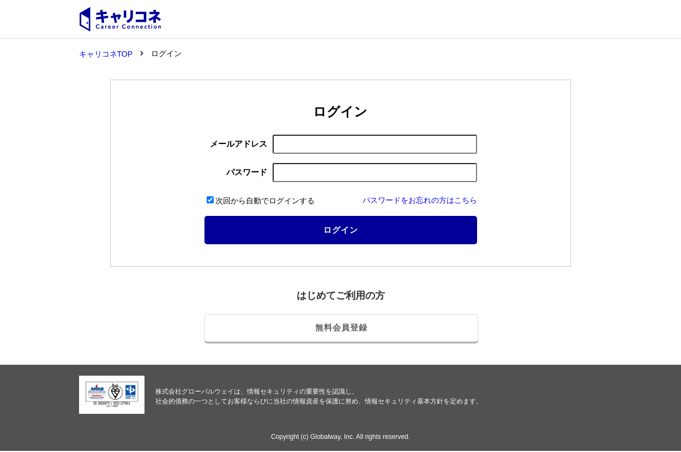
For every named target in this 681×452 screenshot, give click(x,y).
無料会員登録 (341, 324)
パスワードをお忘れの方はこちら (420, 199)
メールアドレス (238, 142)
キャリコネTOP (106, 54)
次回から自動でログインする (261, 199)
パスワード (246, 171)
